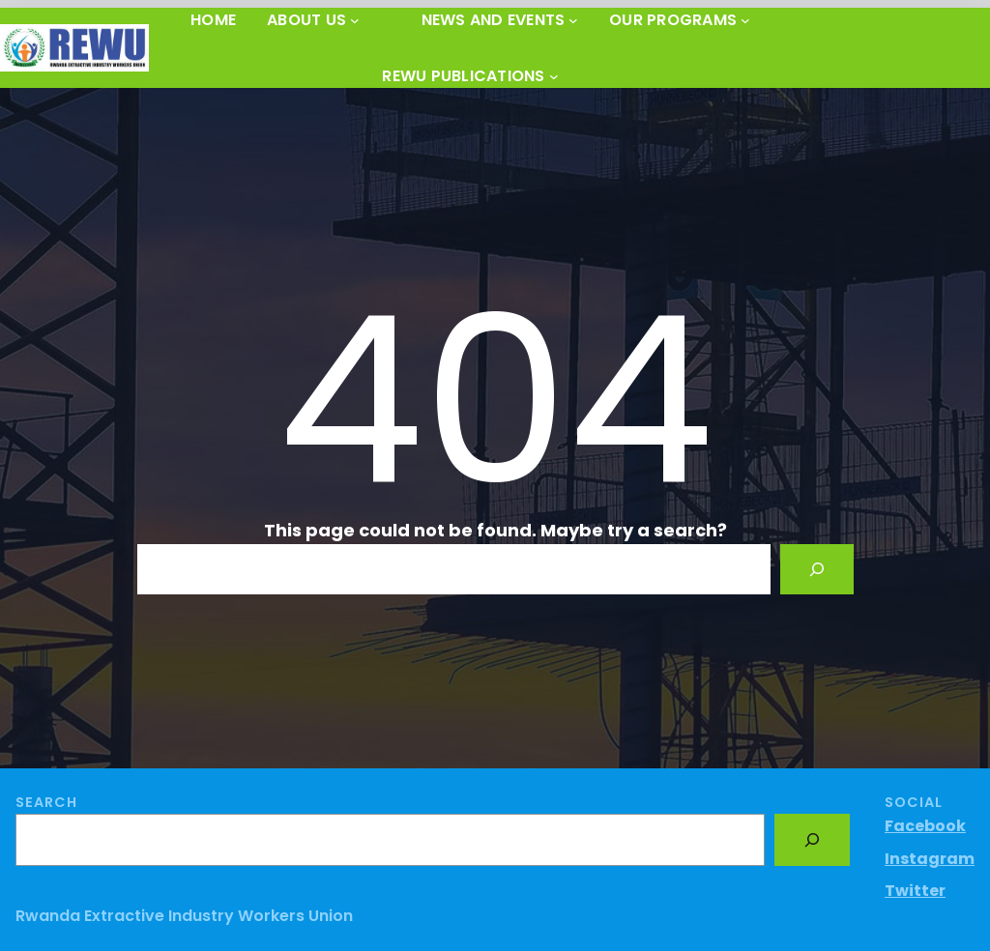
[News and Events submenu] (573, 20)
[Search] (817, 569)
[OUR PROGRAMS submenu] (745, 20)
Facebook (925, 826)
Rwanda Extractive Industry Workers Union (184, 916)
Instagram (930, 859)
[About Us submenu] (355, 20)
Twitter (915, 890)
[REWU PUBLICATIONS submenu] (554, 76)
